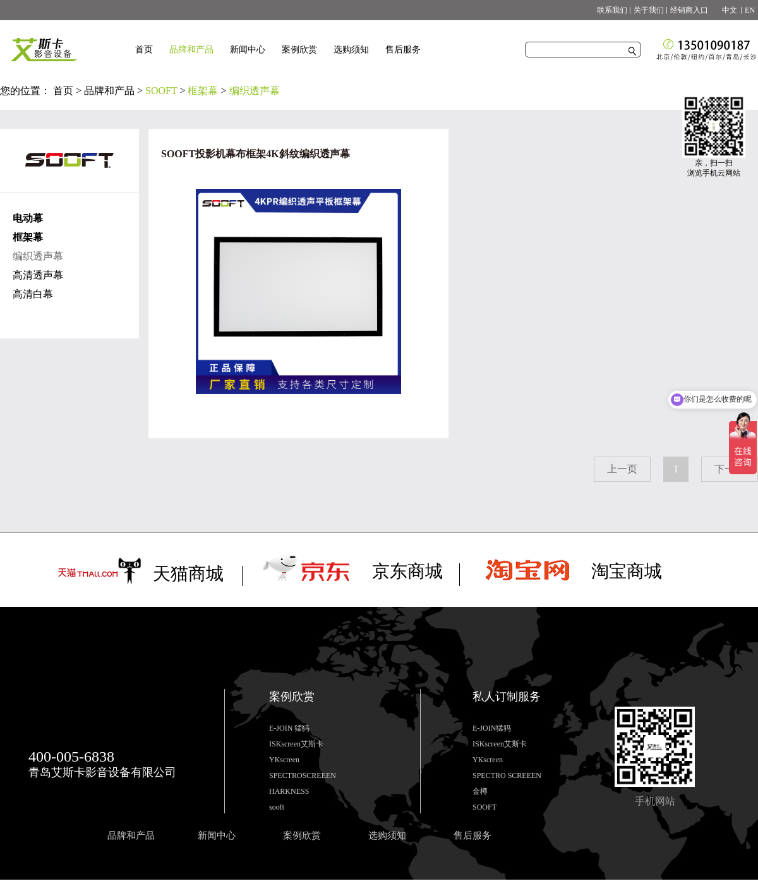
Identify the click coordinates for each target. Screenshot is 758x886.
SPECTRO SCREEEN (506, 775)
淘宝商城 (626, 571)
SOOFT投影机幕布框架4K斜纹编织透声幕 (255, 153)
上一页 (622, 469)
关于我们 (649, 10)
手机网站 (655, 801)
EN (750, 10)
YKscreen (284, 759)
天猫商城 (188, 574)
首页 (144, 49)
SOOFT (161, 90)
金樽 (480, 791)
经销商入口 (689, 10)
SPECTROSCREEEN (302, 775)
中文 (725, 10)
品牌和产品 (109, 90)
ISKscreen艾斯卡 (296, 743)
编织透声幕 (254, 90)
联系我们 (612, 10)
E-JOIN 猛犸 (289, 728)
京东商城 (407, 571)
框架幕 (203, 90)
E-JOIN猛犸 (491, 728)
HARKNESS (289, 791)
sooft (276, 807)
